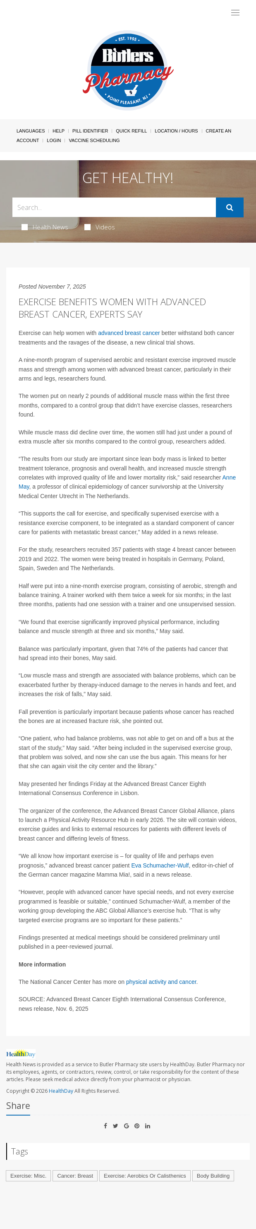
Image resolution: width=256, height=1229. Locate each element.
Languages (31, 130)
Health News (45, 227)
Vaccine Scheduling (94, 140)
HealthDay (61, 1090)
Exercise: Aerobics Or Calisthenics (145, 1176)
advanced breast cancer (129, 333)
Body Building (213, 1176)
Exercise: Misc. (28, 1176)
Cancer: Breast (75, 1176)
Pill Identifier (90, 130)
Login (54, 140)
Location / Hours (176, 130)
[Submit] (230, 207)
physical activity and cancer (161, 981)
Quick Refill (131, 130)
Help (59, 130)
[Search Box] (114, 207)
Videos (99, 227)
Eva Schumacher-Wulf (160, 865)
